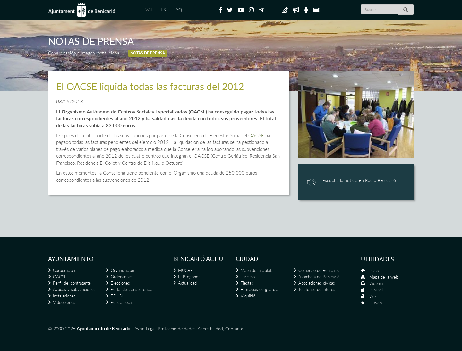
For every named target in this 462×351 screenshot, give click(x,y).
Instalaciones (64, 295)
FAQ (177, 9)
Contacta (234, 328)
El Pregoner (189, 276)
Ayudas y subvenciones (74, 289)
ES (163, 9)
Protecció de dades (176, 328)
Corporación (64, 270)
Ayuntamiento (70, 258)
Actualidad (187, 283)
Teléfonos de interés (316, 289)
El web (375, 302)
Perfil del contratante (72, 283)
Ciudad (247, 258)
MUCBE (185, 270)
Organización (122, 270)
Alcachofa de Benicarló (318, 276)
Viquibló (248, 295)
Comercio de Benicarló (318, 270)
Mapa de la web (383, 277)
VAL (149, 9)
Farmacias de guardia (259, 289)
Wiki (373, 296)
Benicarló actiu (198, 258)
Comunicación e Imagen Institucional (84, 52)
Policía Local (122, 302)
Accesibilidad (210, 328)
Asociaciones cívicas (316, 283)
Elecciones (120, 283)
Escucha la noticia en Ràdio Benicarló (359, 180)
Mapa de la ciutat (256, 270)
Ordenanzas (121, 276)
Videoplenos (64, 302)
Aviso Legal (145, 328)
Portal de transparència (131, 289)
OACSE (256, 135)
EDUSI (117, 295)
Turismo (248, 276)
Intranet (376, 289)
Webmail (377, 283)
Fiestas (247, 283)
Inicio (374, 270)
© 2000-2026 (61, 328)
